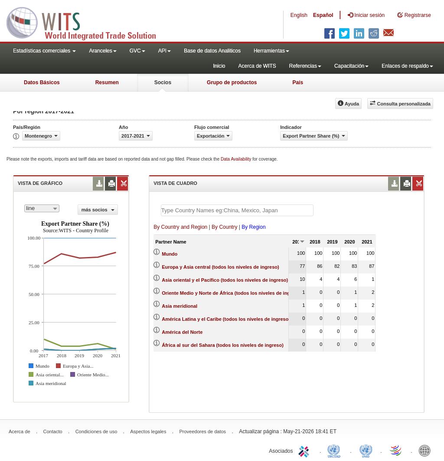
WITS (86, 21)
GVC (137, 51)
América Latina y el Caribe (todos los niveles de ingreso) (226, 319)
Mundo (169, 254)
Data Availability (236, 159)
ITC (305, 450)
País (297, 82)
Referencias (305, 66)
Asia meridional (179, 306)
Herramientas (271, 51)
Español (323, 15)
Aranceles (102, 51)
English (299, 15)
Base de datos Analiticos (212, 51)
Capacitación (351, 66)
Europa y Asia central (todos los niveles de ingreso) (220, 267)
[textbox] (237, 210)
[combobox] (41, 208)
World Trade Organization (396, 450)
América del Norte (182, 332)
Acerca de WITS (257, 66)
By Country (224, 227)
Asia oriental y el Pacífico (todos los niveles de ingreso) (225, 280)
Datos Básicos (42, 82)
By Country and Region (180, 227)
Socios (162, 82)
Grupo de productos (232, 82)
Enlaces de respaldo (407, 66)
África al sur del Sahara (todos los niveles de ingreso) (223, 345)
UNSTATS (366, 450)
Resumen (107, 82)
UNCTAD (335, 450)
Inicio (219, 66)
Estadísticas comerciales (44, 51)
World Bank (426, 450)
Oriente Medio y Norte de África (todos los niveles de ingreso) (232, 293)
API (164, 51)
